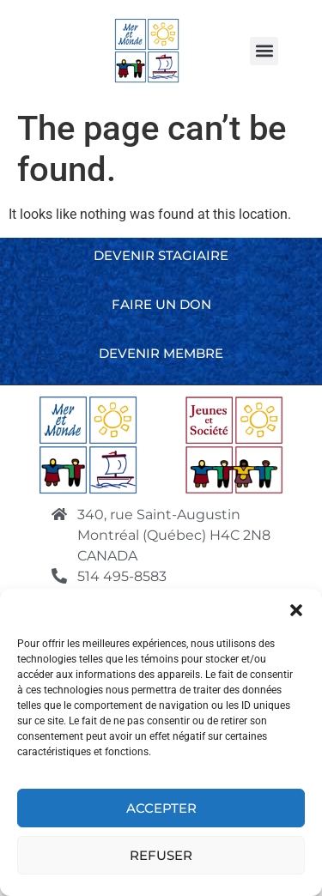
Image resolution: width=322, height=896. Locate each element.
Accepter (161, 812)
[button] (296, 614)
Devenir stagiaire (161, 255)
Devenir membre (161, 353)
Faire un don (161, 304)
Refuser (161, 859)
